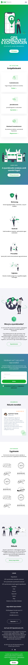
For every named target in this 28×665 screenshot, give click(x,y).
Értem (14, 662)
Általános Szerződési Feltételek (14, 601)
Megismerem (14, 133)
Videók (14, 596)
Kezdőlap (14, 586)
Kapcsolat (14, 593)
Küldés (14, 381)
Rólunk (14, 591)
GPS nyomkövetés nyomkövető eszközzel (14, 581)
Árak (14, 589)
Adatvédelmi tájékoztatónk (17, 658)
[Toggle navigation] (26, 2)
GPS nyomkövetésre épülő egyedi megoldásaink (14, 584)
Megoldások (14, 577)
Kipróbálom (14, 110)
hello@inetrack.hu (14, 615)
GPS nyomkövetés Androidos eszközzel (14, 579)
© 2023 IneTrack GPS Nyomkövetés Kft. (14, 644)
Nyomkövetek (14, 175)
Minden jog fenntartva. (14, 646)
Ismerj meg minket (14, 560)
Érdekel (14, 51)
